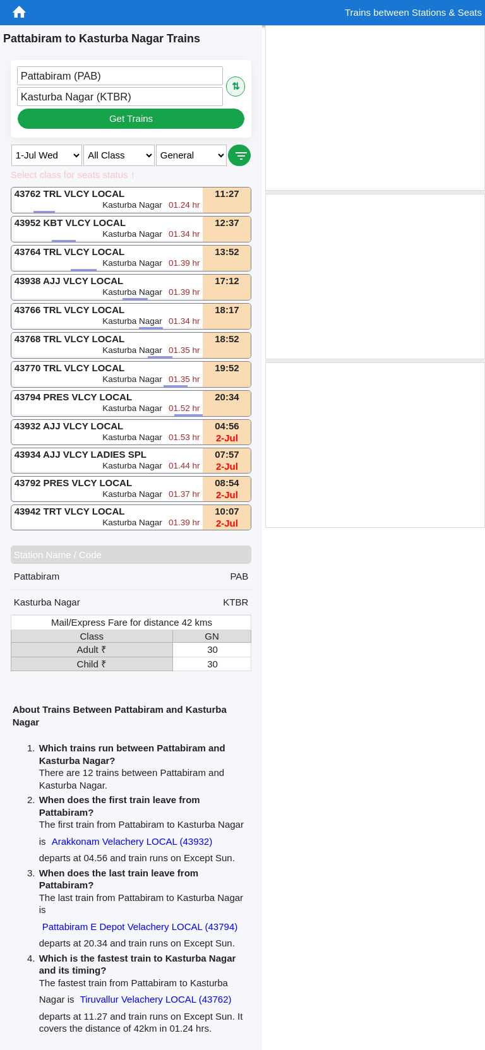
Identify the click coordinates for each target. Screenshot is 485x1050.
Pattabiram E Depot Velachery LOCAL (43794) (140, 926)
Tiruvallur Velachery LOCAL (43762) (156, 999)
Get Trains (131, 118)
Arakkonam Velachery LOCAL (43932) (132, 841)
